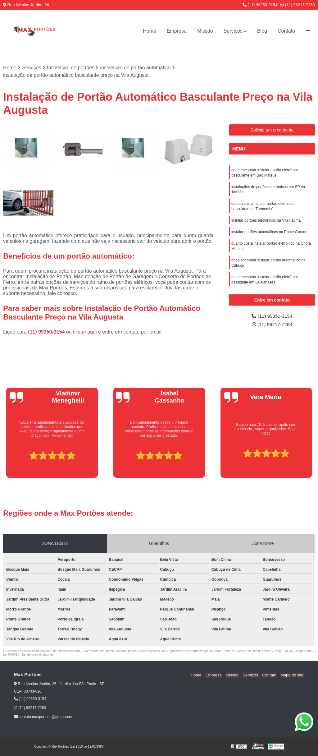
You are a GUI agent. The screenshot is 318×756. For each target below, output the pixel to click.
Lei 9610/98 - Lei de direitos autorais (28, 655)
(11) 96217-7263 (297, 4)
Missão (205, 31)
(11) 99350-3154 (260, 4)
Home (149, 31)
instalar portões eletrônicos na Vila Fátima (266, 222)
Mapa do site (292, 675)
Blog (262, 31)
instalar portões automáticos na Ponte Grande (269, 234)
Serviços (233, 31)
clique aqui (85, 332)
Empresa (177, 31)
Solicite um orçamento (272, 130)
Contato (286, 31)
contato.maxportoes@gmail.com (43, 717)
